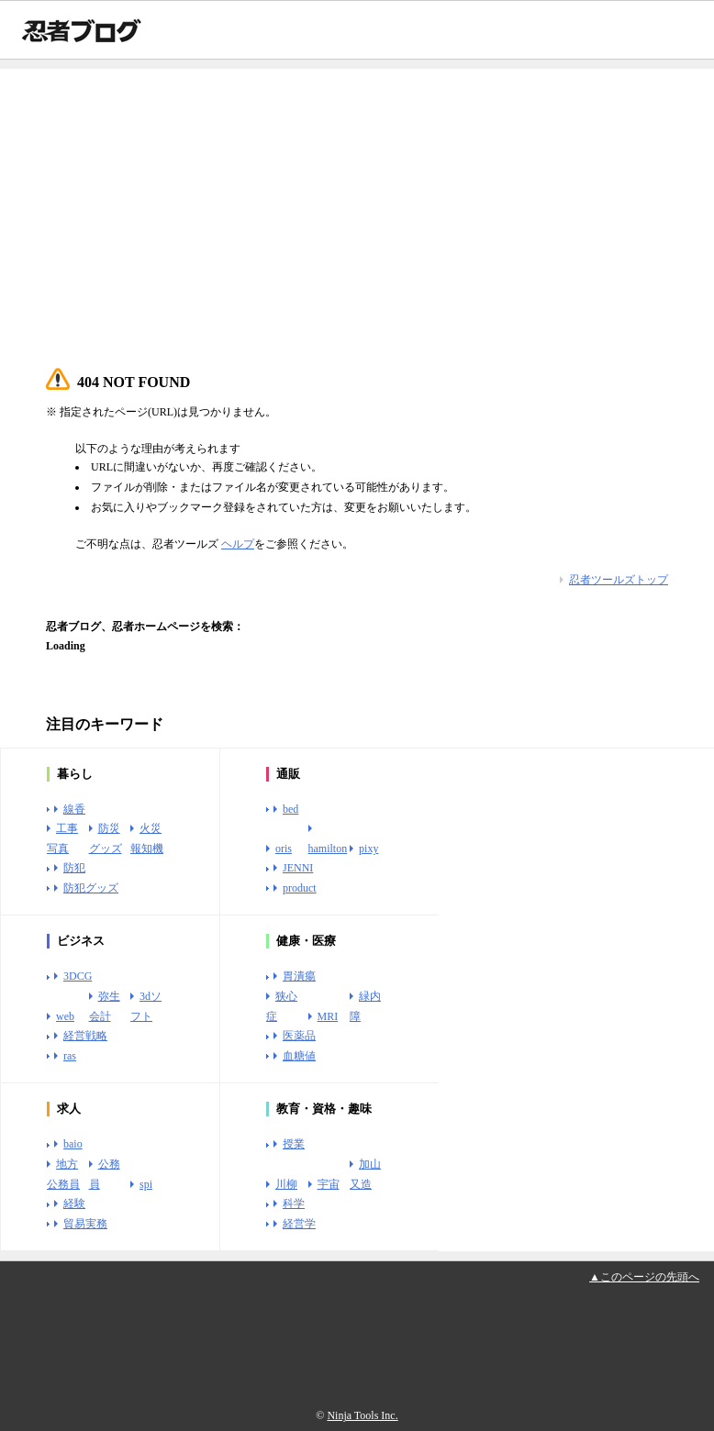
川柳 (286, 1184)
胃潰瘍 (299, 976)
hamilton (328, 848)
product (300, 888)
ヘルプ (237, 544)
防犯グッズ (90, 888)
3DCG (77, 976)
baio (73, 1143)
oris (283, 848)
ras (69, 1055)
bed (290, 809)
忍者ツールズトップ (618, 579)
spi (145, 1184)
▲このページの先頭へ (644, 1276)
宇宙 (329, 1184)
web (65, 1016)
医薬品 (299, 1035)
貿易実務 (85, 1223)
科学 (294, 1203)
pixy (368, 848)
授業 (294, 1143)
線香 (74, 809)
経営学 (299, 1223)
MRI (328, 1016)
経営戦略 (85, 1035)
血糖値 (299, 1055)
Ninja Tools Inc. (362, 1415)
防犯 (74, 867)
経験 (74, 1203)
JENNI (298, 867)
